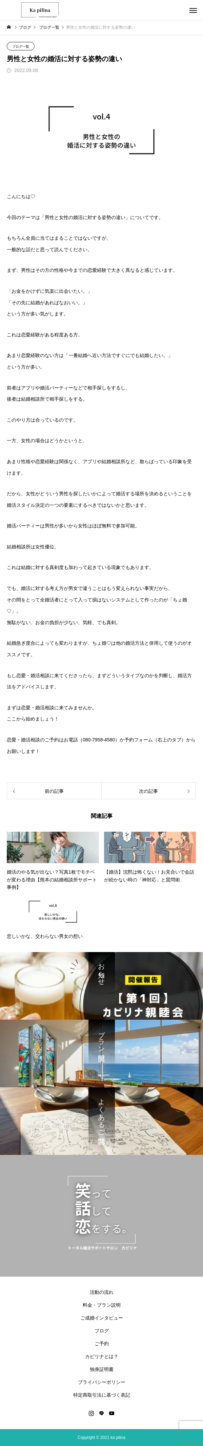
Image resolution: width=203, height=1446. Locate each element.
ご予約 (102, 1343)
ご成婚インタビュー (101, 1318)
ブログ (102, 1330)
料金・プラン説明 (102, 1305)
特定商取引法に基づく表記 (101, 1395)
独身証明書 (102, 1369)
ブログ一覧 (20, 46)
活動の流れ (102, 1292)
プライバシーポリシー (101, 1382)
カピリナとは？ (101, 1356)
